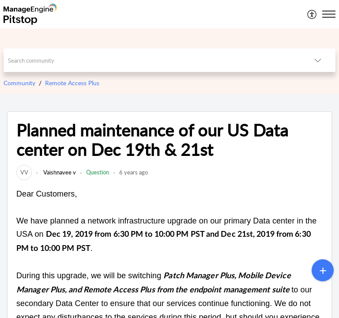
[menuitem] (312, 14)
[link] (24, 172)
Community (19, 83)
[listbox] (317, 60)
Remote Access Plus (72, 83)
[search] (152, 60)
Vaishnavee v (59, 172)
